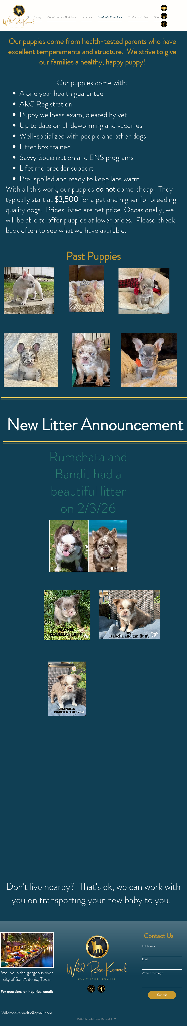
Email (145, 959)
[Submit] (162, 995)
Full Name (148, 946)
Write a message (152, 972)
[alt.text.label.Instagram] (91, 989)
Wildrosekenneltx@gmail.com (27, 1013)
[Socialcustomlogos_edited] (164, 8)
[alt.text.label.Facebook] (164, 24)
